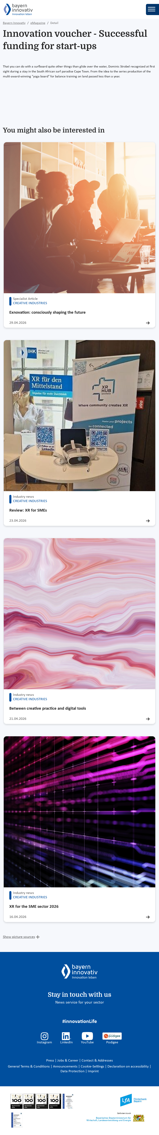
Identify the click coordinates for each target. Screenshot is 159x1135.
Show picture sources (19, 937)
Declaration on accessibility (128, 1067)
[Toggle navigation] (152, 9)
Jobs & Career (68, 1061)
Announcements (65, 1067)
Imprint (93, 1071)
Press (50, 1061)
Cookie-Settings (92, 1067)
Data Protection (72, 1071)
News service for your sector (79, 1002)
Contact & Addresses (97, 1061)
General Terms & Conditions (29, 1067)
